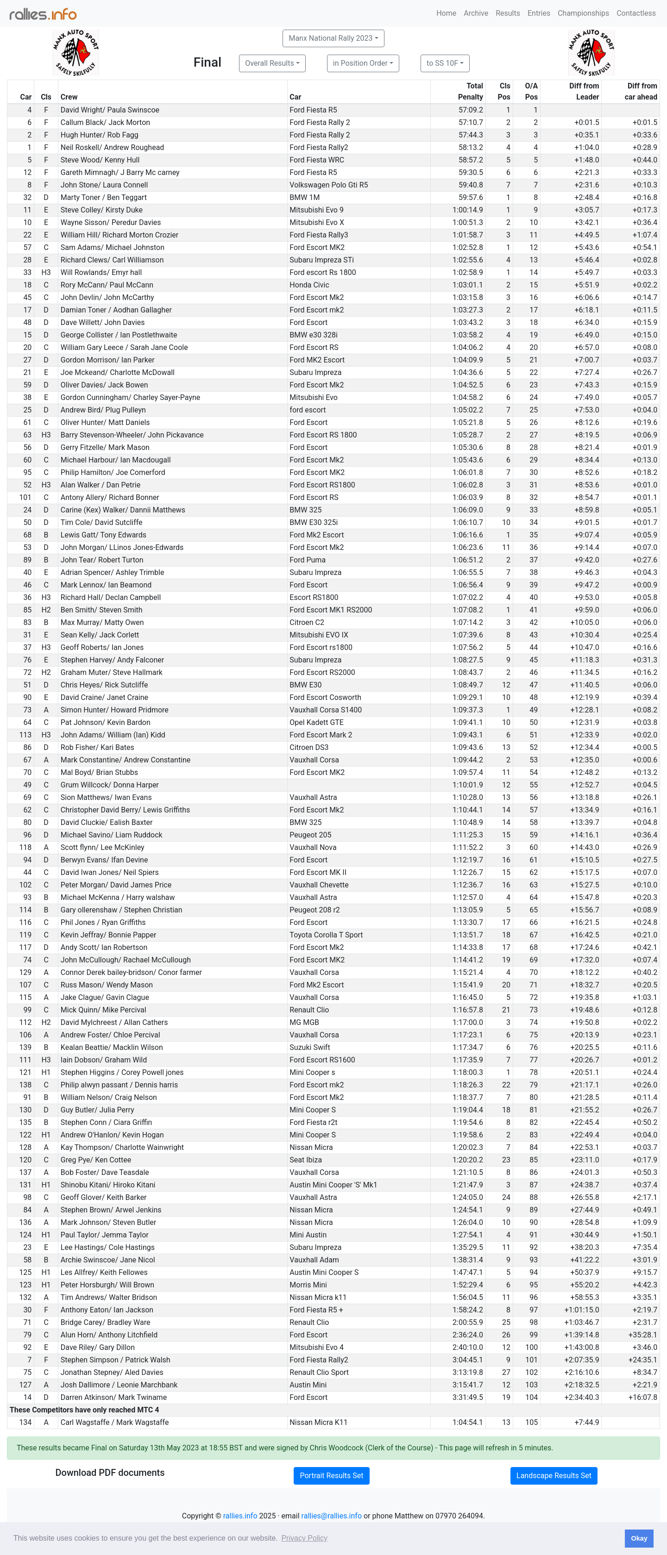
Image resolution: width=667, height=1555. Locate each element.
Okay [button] (639, 1538)
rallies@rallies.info (332, 1515)
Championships (583, 13)
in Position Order (360, 63)
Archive (476, 13)
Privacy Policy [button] (304, 1538)
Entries (539, 13)
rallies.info (240, 1515)
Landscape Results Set (553, 1475)
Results (508, 13)
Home (446, 13)
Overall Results (269, 63)
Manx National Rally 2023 (330, 38)
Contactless (636, 13)
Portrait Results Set (331, 1475)
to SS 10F (442, 63)
